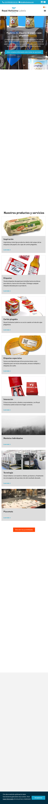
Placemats (8, 511)
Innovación (8, 399)
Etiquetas (7, 278)
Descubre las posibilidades (24, 530)
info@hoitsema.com (27, 2)
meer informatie (8, 799)
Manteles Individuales (13, 438)
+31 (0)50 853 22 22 (11, 2)
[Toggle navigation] (45, 10)
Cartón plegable (10, 319)
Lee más (6, 250)
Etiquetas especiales (12, 358)
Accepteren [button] (38, 798)
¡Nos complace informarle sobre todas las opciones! (24, 52)
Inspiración (8, 239)
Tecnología (8, 472)
